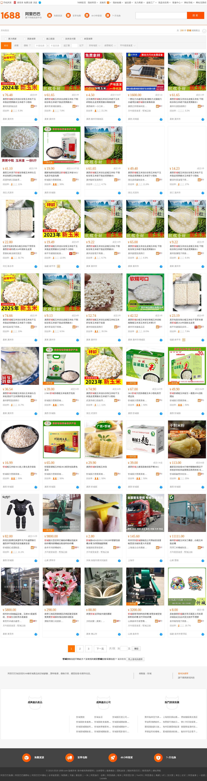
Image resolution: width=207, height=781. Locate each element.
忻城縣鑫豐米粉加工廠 (179, 474)
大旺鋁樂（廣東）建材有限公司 (95, 621)
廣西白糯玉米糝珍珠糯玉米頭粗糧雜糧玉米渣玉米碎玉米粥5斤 (144, 321)
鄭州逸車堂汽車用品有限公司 (158, 717)
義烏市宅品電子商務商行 (192, 731)
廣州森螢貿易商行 (136, 253)
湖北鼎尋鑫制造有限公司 (137, 180)
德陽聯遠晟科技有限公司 (192, 727)
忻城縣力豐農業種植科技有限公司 (54, 180)
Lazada (103, 778)
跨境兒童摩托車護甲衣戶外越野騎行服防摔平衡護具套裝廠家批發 (19, 542)
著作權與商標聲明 (85, 770)
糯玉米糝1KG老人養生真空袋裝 (19, 467)
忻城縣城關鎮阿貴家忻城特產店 (90, 727)
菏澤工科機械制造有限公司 (179, 547)
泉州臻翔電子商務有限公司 (179, 621)
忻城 (149, 673)
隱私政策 (121, 770)
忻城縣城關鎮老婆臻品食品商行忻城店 (93, 731)
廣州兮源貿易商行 (178, 106)
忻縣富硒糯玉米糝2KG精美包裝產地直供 (61, 468)
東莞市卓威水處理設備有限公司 (12, 621)
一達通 (202, 775)
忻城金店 (98, 717)
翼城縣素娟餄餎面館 (172, 731)
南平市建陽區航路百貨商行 (54, 253)
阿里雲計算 (129, 775)
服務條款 (110, 770)
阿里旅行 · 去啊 (98, 775)
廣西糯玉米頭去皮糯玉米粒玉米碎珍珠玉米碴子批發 (102, 321)
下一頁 (100, 648)
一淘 (86, 775)
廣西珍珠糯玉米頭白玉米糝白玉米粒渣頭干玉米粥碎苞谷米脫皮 (19, 395)
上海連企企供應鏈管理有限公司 (137, 547)
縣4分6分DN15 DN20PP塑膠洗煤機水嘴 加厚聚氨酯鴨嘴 (103, 542)
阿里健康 (192, 775)
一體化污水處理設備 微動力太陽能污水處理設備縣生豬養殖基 (145, 100)
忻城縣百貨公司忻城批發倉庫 (125, 717)
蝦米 (119, 775)
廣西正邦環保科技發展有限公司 (137, 106)
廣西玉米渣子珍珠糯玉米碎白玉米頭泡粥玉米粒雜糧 (19, 174)
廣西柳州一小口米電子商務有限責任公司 (95, 106)
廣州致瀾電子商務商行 (179, 253)
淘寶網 (64, 775)
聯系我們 (146, 770)
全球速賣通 (53, 775)
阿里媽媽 (111, 775)
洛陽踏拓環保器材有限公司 (95, 547)
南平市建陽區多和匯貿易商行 (179, 327)
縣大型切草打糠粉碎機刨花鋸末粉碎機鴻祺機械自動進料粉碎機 (61, 542)
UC (163, 775)
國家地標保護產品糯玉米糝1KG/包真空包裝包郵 (61, 174)
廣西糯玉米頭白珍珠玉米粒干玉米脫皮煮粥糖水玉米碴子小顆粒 (19, 100)
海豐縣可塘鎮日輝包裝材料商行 (177, 722)
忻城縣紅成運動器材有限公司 (12, 547)
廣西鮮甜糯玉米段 (96, 467)
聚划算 (79, 775)
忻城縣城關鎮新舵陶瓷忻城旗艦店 (109, 731)
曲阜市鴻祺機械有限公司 (54, 547)
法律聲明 (100, 770)
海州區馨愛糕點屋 (171, 727)
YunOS (139, 775)
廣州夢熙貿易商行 (11, 400)
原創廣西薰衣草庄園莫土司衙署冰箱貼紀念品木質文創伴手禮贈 (186, 615)
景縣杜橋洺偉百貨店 (12, 253)
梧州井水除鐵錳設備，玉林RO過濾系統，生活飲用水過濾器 (20, 615)
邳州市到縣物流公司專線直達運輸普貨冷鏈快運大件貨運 (144, 542)
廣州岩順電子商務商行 (95, 253)
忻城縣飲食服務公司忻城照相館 (108, 722)
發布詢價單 (183, 673)
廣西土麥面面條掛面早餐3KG (143, 467)
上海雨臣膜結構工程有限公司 (176, 717)
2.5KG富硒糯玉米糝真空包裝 (60, 393)
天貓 (72, 775)
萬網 (158, 775)
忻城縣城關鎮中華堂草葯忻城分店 (128, 727)
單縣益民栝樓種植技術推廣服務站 (160, 731)
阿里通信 (149, 775)
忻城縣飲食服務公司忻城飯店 (89, 722)
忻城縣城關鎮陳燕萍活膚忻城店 (126, 722)
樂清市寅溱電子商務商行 (179, 180)
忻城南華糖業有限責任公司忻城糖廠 (110, 727)
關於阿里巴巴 (133, 770)
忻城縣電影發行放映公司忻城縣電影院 (130, 731)
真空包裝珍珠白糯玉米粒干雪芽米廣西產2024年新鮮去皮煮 (186, 321)
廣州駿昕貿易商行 (94, 180)
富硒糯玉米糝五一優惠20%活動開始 (186, 395)
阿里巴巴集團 (7, 775)
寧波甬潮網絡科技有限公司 (157, 722)
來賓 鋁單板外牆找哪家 (99, 614)
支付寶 (170, 775)
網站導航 (157, 770)
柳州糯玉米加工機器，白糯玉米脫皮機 (186, 542)
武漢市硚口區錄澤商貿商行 (12, 180)
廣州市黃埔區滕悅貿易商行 (54, 106)
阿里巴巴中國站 (39, 775)
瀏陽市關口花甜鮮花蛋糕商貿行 (54, 621)
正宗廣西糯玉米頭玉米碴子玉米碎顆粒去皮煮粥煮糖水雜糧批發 (102, 100)
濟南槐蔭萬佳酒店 (189, 717)
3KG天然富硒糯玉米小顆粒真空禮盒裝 (144, 395)
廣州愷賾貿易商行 (94, 327)
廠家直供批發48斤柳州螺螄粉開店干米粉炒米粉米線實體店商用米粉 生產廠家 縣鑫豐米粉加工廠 (186, 468)
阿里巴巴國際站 (22, 775)
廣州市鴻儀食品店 (136, 327)
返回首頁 (122, 659)
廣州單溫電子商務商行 (54, 327)
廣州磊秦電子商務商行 (12, 327)
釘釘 (184, 775)
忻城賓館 (80, 717)
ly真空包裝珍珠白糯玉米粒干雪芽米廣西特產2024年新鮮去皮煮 (19, 247)
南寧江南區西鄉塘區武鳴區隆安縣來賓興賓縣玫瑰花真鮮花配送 (61, 615)
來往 (178, 775)
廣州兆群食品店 (10, 106)
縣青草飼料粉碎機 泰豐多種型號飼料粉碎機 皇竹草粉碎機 (145, 615)
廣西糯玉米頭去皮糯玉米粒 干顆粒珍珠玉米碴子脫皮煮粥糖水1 (61, 100)
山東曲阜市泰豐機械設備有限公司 (137, 621)
